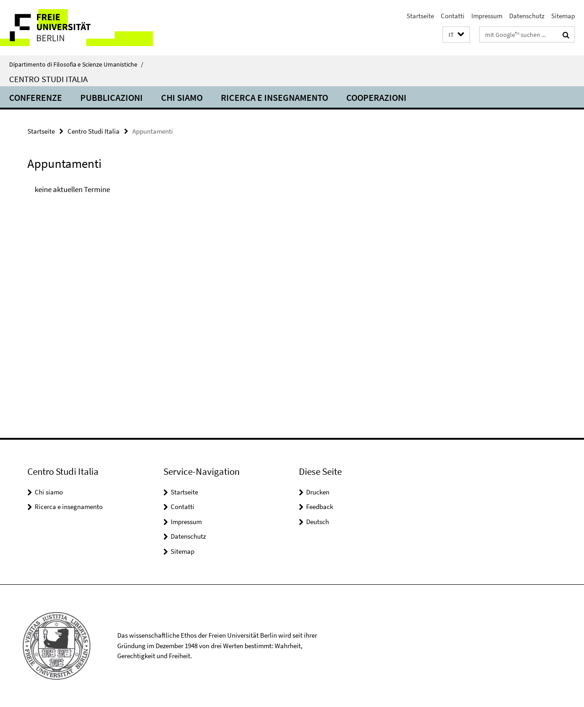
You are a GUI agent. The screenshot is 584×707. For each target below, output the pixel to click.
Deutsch (317, 521)
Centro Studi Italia (48, 78)
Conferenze (35, 97)
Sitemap (563, 15)
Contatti (452, 15)
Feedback (319, 506)
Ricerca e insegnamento (274, 97)
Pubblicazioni (111, 97)
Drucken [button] (317, 492)
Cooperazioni (376, 97)
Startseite (420, 15)
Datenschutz (526, 15)
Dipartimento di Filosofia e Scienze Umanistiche (76, 64)
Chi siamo (182, 97)
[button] (456, 34)
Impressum (486, 15)
